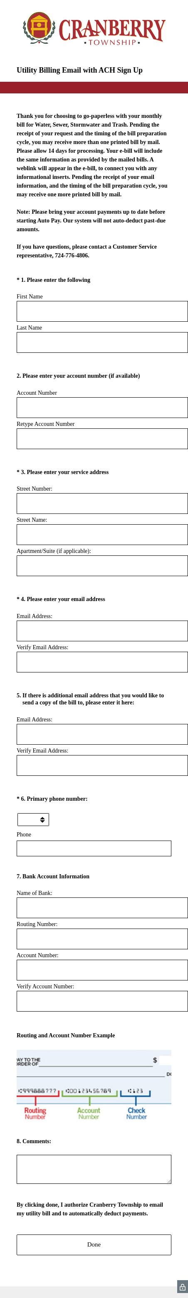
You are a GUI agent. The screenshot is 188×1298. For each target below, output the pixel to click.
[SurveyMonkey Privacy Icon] (182, 1286)
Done (94, 1244)
